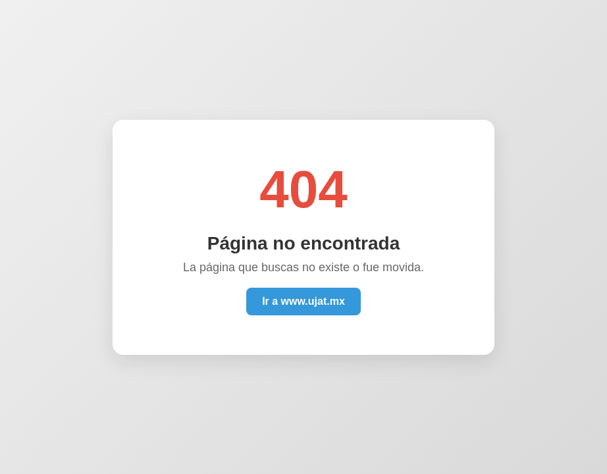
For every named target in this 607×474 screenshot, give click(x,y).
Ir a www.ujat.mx (303, 301)
